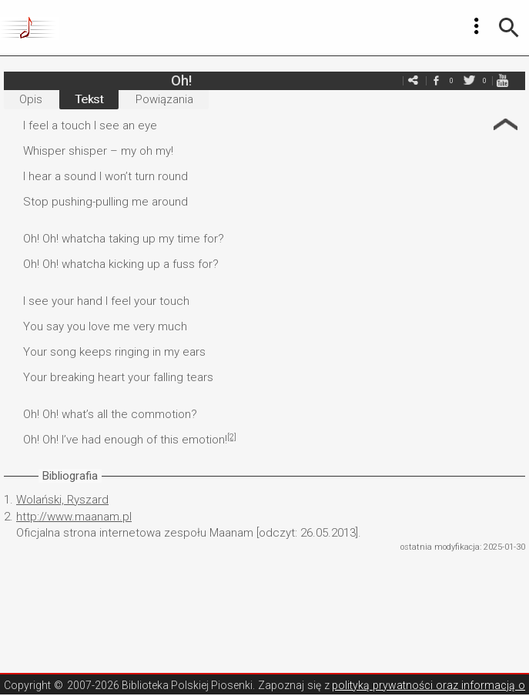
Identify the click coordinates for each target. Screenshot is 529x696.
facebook (436, 80)
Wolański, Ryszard (62, 500)
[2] (231, 437)
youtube (502, 80)
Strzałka (505, 124)
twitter (469, 80)
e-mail (412, 80)
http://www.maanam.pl (74, 517)
